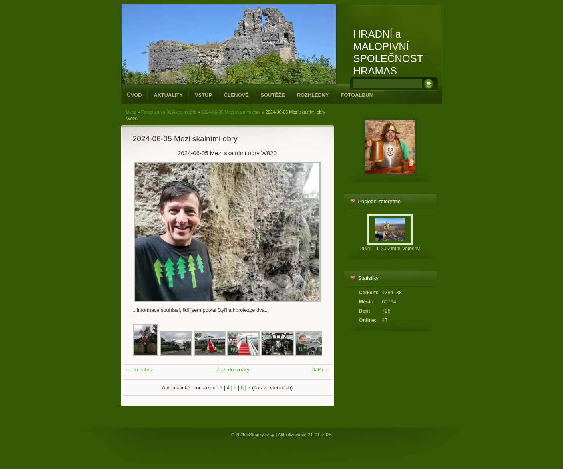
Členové (236, 95)
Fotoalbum (357, 95)
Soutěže (273, 95)
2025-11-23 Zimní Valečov (390, 248)
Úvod (134, 95)
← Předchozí (140, 370)
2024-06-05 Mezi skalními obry (231, 112)
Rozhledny (313, 95)
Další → (320, 370)
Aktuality (168, 95)
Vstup (203, 95)
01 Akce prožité (181, 112)
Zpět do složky (233, 370)
